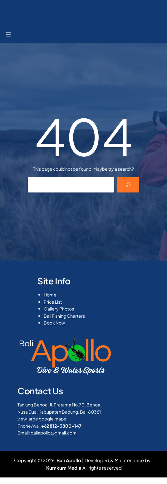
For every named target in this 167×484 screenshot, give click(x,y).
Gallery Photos (59, 308)
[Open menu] (8, 34)
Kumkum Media (63, 468)
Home (50, 294)
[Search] (128, 184)
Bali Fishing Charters (64, 316)
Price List (53, 302)
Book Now (54, 322)
